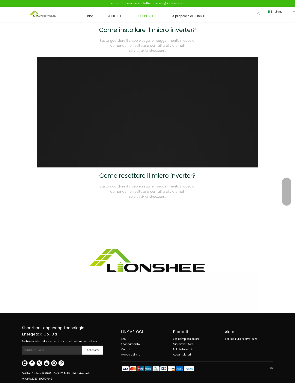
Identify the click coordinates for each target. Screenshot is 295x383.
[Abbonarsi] (92, 350)
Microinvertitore (183, 344)
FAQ (123, 339)
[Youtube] (46, 363)
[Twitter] (39, 363)
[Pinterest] (61, 363)
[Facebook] (32, 363)
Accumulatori (182, 354)
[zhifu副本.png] (158, 368)
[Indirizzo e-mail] (51, 350)
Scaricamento (130, 344)
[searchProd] (237, 14)
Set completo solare (186, 339)
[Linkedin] (25, 363)
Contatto (127, 349)
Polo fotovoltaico (184, 349)
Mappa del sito (130, 354)
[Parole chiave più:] (259, 14)
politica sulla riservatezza (241, 339)
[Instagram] (54, 363)
